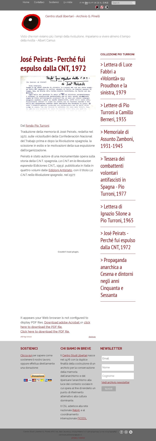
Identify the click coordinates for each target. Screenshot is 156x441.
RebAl (76, 410)
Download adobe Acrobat (62, 322)
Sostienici (54, 2)
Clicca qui (26, 355)
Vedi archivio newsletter (115, 382)
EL (101, 3)
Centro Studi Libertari (74, 355)
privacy (74, 438)
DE (95, 3)
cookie (82, 438)
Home (26, 2)
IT (80, 3)
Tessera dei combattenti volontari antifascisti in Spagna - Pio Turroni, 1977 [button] (114, 175)
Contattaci (39, 2)
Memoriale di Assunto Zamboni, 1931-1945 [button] (118, 137)
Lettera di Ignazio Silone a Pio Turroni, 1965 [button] (117, 211)
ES (89, 3)
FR (83, 3)
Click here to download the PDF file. (45, 331)
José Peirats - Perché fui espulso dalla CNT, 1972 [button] (115, 241)
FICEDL (82, 418)
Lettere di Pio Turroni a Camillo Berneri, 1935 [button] (117, 111)
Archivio (92, 337)
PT (92, 3)
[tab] (118, 78)
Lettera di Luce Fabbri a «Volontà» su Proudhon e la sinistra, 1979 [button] (117, 78)
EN (86, 3)
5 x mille (68, 2)
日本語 (105, 3)
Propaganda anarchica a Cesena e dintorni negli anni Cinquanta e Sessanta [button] (117, 282)
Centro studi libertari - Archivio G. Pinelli (72, 16)
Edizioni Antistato (60, 170)
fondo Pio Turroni (37, 125)
